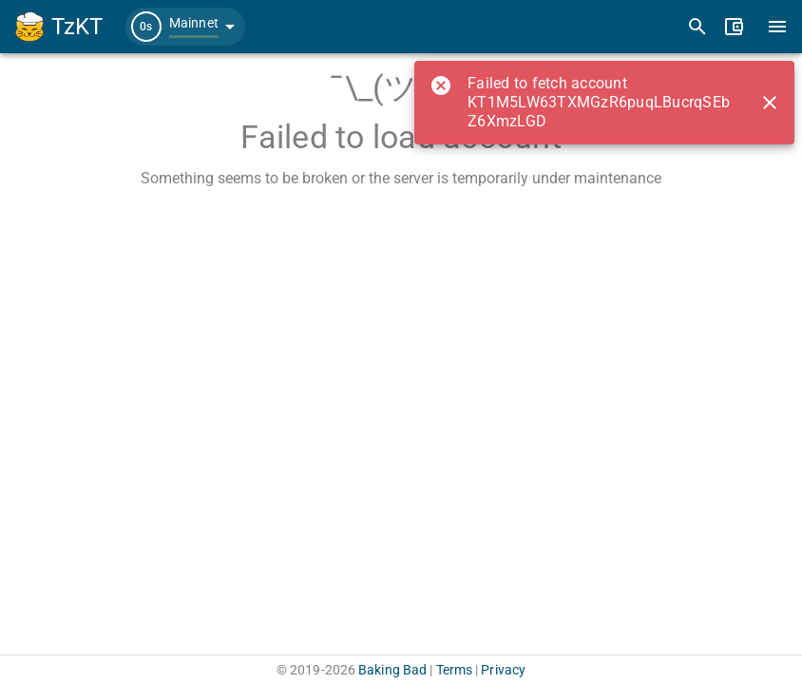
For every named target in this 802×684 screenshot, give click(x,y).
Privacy (503, 669)
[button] (185, 27)
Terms (454, 669)
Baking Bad (392, 669)
